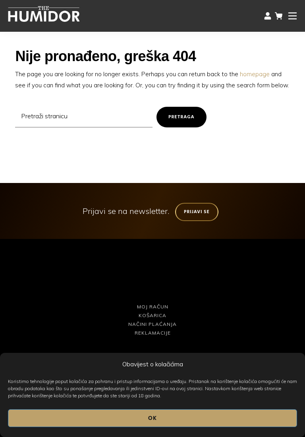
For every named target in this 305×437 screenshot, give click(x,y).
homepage (255, 74)
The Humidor (43, 14)
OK (152, 418)
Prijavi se (197, 211)
